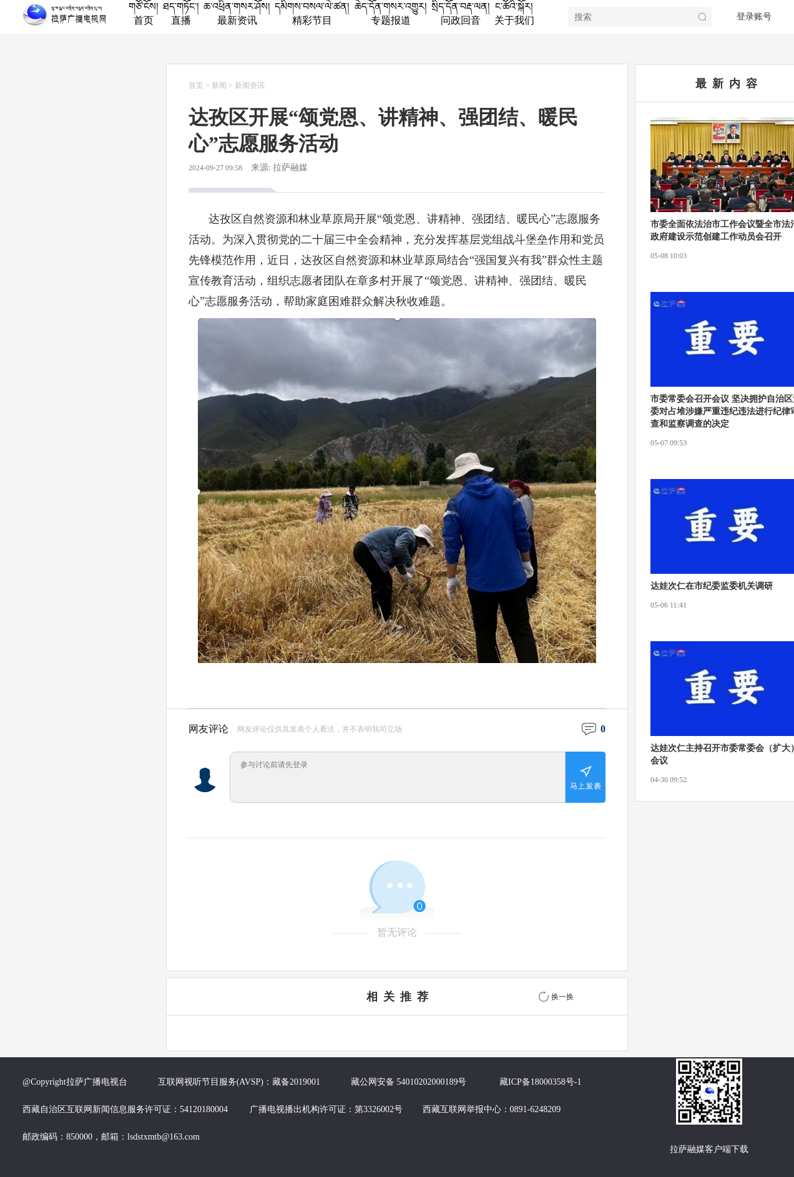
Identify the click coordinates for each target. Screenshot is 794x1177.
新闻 (219, 85)
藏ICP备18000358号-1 (540, 1082)
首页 (196, 85)
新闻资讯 (250, 85)
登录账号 (754, 16)
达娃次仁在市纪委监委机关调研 (711, 586)
